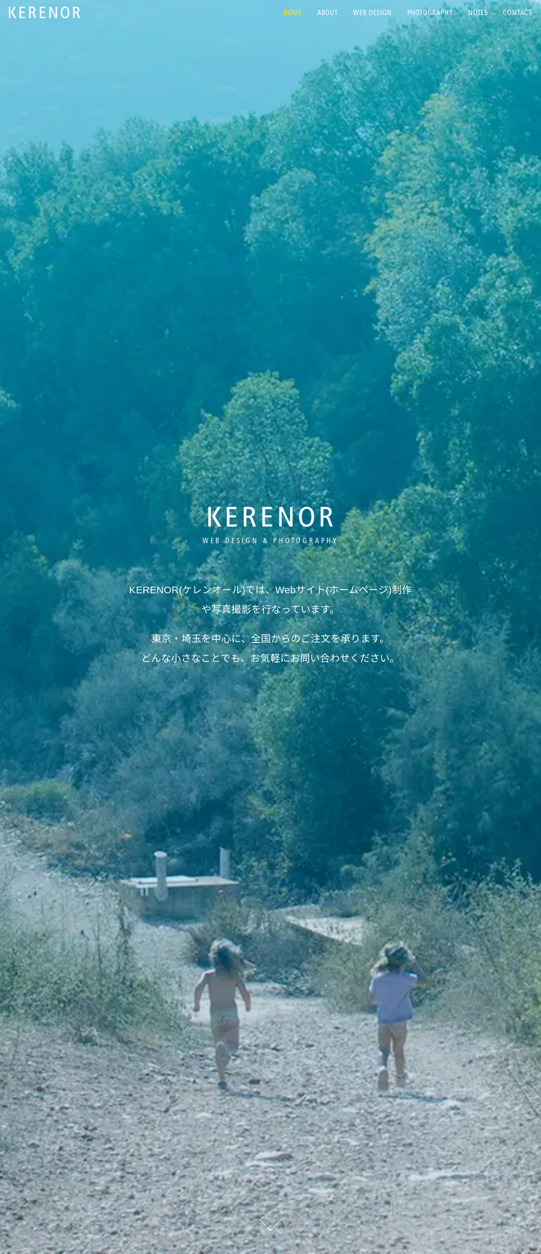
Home (292, 13)
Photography (430, 13)
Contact (517, 13)
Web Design (372, 13)
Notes (478, 13)
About (327, 13)
